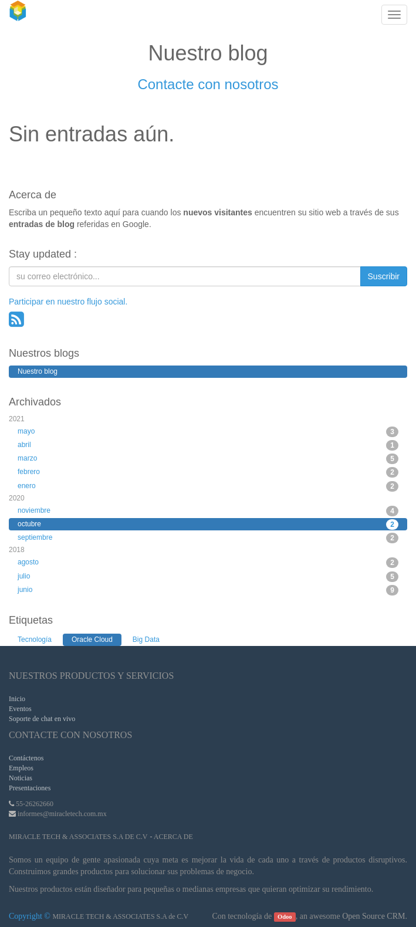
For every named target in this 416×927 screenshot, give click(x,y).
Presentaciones (29, 788)
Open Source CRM (373, 916)
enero (208, 486)
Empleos (21, 768)
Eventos (20, 709)
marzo (208, 459)
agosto (208, 562)
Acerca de (173, 837)
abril (208, 445)
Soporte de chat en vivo (42, 719)
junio (208, 590)
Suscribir (384, 276)
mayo (208, 432)
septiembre (208, 538)
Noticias (20, 778)
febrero (208, 472)
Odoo (285, 917)
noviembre (208, 511)
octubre (208, 524)
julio (208, 576)
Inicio (17, 699)
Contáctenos (26, 758)
